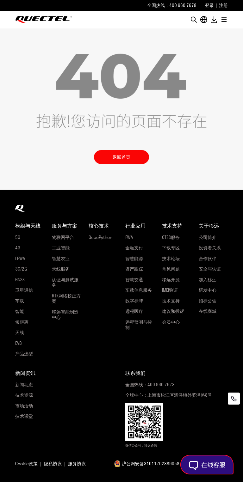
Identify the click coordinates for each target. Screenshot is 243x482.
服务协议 (77, 463)
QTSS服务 (171, 237)
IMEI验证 (170, 290)
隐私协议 (53, 463)
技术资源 (24, 395)
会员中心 (171, 322)
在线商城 (207, 311)
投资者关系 (210, 247)
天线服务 (61, 268)
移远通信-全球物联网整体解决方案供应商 (43, 19)
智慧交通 (134, 279)
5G (17, 237)
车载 (19, 300)
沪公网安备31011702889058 (150, 463)
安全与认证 (210, 268)
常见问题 (171, 268)
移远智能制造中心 (65, 314)
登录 (209, 5)
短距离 (21, 322)
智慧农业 (61, 258)
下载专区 (171, 247)
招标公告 (207, 300)
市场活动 (24, 405)
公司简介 (207, 237)
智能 (19, 311)
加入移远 (207, 279)
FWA (129, 237)
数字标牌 (134, 300)
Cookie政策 (26, 463)
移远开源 (171, 279)
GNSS (20, 279)
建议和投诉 (173, 311)
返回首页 (121, 157)
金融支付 (134, 247)
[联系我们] (234, 399)
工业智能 (61, 247)
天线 (19, 332)
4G (17, 247)
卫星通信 (24, 290)
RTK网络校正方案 (66, 298)
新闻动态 (24, 384)
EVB (18, 343)
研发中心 (207, 290)
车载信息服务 (138, 290)
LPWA (20, 258)
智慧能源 (134, 258)
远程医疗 (134, 311)
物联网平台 (63, 237)
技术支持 (171, 300)
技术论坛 (171, 258)
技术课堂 (24, 416)
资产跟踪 (134, 268)
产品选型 (24, 353)
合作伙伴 (207, 258)
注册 (223, 5)
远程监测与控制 (138, 325)
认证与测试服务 (65, 282)
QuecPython (100, 237)
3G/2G (21, 268)
